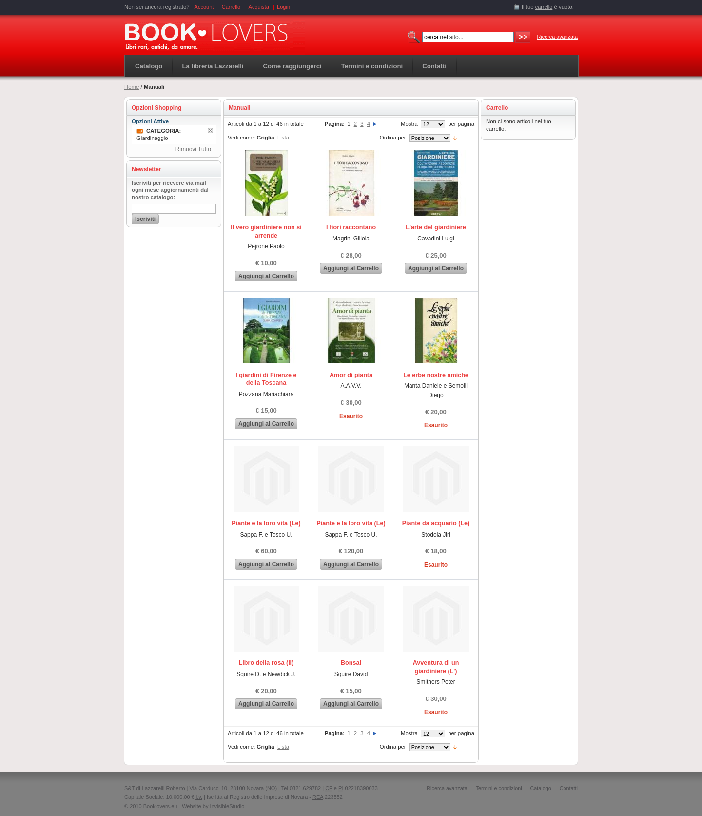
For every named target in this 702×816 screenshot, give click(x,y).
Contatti (569, 788)
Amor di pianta (351, 375)
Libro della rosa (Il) (266, 662)
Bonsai (351, 662)
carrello (544, 7)
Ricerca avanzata (557, 37)
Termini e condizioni (499, 788)
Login (283, 7)
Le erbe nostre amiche (435, 375)
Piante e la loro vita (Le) (266, 523)
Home (131, 87)
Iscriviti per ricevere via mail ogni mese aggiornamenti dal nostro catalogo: (170, 190)
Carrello (231, 7)
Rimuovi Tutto (193, 149)
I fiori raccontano (351, 227)
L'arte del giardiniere (436, 227)
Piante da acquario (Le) (436, 523)
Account (204, 7)
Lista (283, 137)
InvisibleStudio (227, 806)
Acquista (259, 7)
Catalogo (148, 66)
